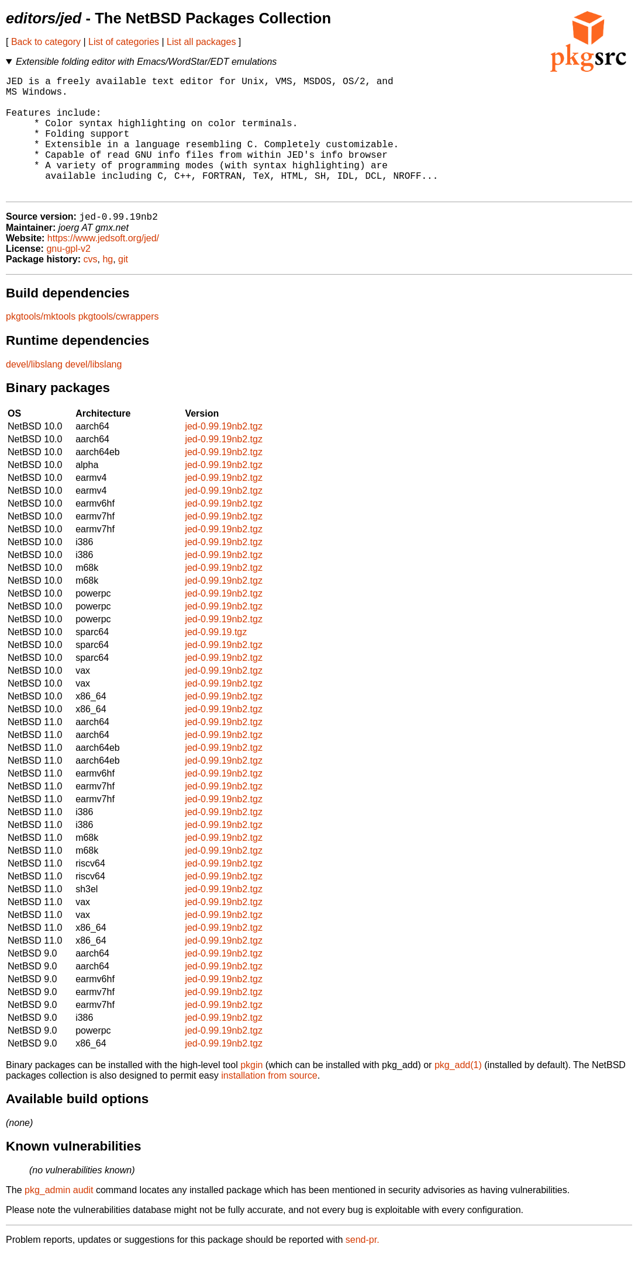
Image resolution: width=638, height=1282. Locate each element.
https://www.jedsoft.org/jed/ (103, 266)
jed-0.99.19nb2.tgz (224, 454)
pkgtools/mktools (40, 344)
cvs (91, 287)
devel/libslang (34, 392)
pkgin (251, 1092)
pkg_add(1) (458, 1092)
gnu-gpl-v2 (68, 276)
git (123, 287)
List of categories (123, 42)
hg (107, 287)
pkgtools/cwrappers (118, 344)
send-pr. (363, 1267)
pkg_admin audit (59, 1217)
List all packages (201, 42)
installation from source (269, 1103)
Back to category (46, 42)
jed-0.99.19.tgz (216, 659)
